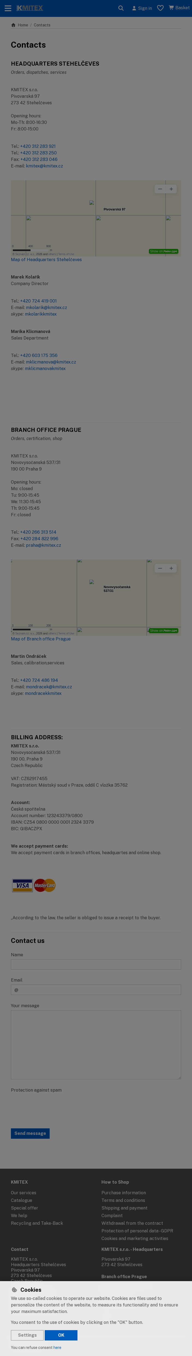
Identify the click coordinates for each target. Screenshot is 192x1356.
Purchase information (123, 1192)
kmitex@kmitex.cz (44, 166)
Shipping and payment (124, 1208)
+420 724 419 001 (38, 301)
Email (16, 980)
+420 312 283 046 (39, 159)
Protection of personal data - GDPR (137, 1230)
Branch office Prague (124, 1276)
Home (19, 25)
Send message (30, 1133)
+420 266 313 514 (38, 532)
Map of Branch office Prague (41, 639)
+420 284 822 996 (39, 538)
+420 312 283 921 (38, 146)
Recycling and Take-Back (37, 1223)
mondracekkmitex (43, 693)
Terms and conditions (123, 1200)
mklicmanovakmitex (45, 368)
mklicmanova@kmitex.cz (51, 362)
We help (19, 1215)
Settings (27, 1335)
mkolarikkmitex (41, 314)
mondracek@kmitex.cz (49, 686)
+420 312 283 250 (38, 152)
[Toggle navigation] (8, 8)
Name (17, 954)
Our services (23, 1192)
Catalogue (21, 1200)
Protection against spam (36, 1090)
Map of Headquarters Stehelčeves (46, 259)
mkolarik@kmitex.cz (46, 307)
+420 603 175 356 (39, 355)
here (57, 1347)
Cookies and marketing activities (134, 1238)
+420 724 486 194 (39, 680)
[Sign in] (141, 8)
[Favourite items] (160, 8)
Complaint (112, 1215)
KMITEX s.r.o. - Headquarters (132, 1249)
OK (61, 1335)
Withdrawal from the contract (132, 1223)
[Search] (121, 8)
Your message (25, 1005)
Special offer (24, 1208)
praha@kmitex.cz (43, 545)
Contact (19, 1249)
